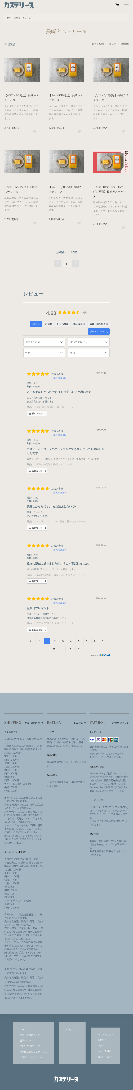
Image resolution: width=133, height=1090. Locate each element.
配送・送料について (30, 1035)
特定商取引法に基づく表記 (33, 1051)
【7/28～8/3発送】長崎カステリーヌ (54, 623)
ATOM (75, 1029)
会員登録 (102, 1040)
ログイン (102, 1045)
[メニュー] (126, 5)
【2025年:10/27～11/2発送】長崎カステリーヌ (59, 574)
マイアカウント (105, 1034)
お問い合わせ (104, 1057)
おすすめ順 (98, 43)
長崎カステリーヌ (22, 17)
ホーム (23, 1029)
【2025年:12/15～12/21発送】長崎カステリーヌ (60, 521)
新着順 (125, 43)
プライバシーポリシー (31, 1057)
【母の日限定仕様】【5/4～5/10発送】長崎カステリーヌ (109, 191)
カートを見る (104, 1051)
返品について (26, 1040)
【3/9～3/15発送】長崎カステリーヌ (54, 407)
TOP (9, 17)
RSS (68, 1029)
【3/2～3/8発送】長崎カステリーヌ (53, 464)
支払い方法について (30, 1046)
